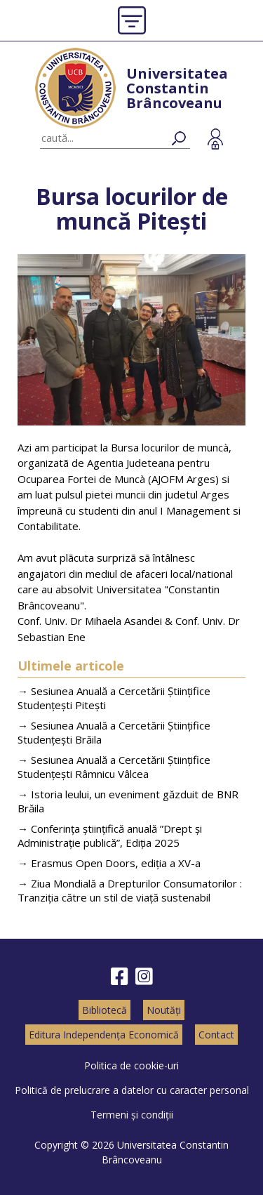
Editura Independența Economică (104, 1034)
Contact (216, 1034)
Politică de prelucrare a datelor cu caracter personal (132, 1090)
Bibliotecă (104, 1010)
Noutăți (164, 1010)
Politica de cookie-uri (131, 1065)
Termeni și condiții (131, 1114)
